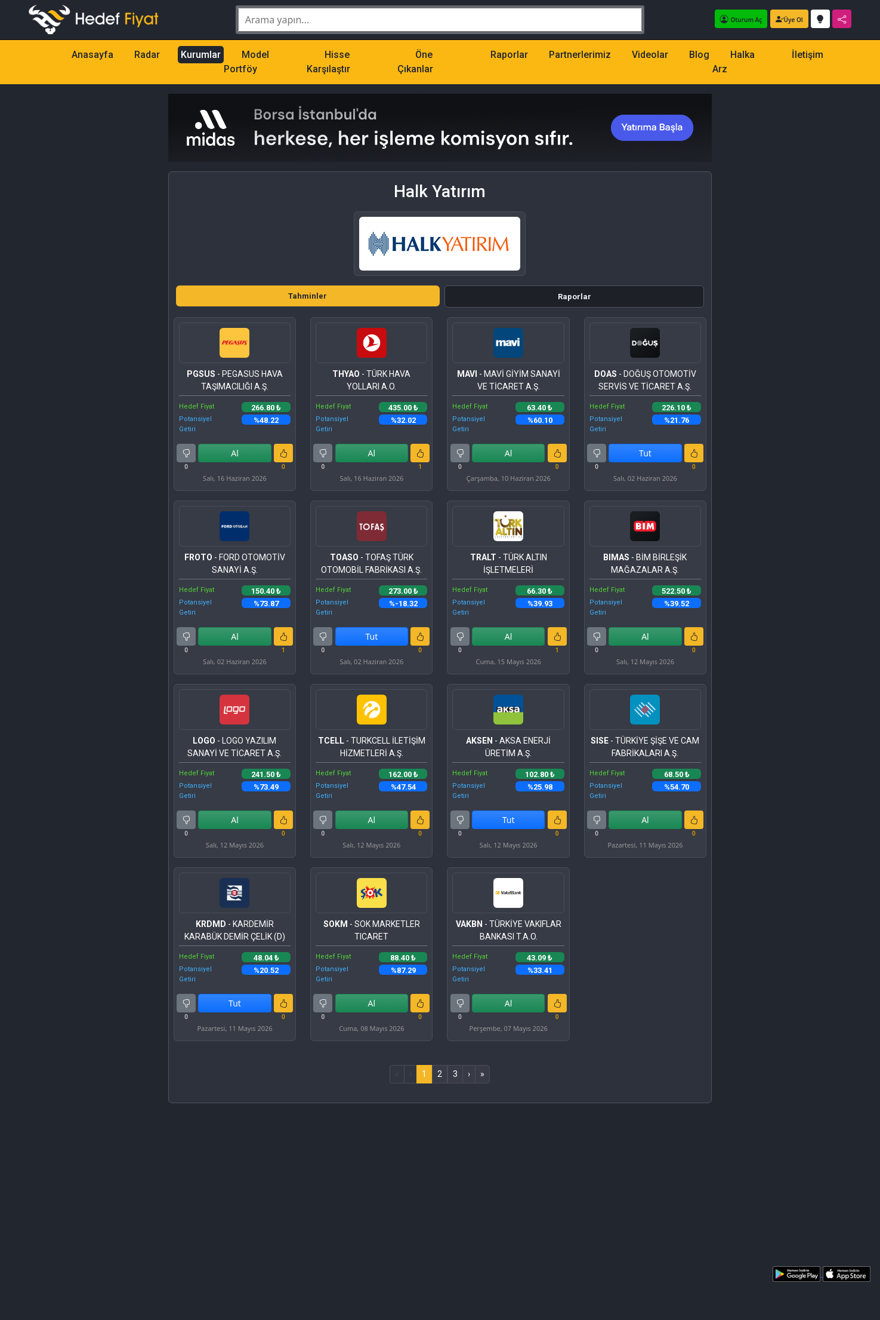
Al (235, 453)
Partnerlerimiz (580, 54)
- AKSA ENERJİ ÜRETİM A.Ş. (508, 747)
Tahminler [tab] (307, 295)
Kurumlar (201, 54)
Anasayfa (92, 54)
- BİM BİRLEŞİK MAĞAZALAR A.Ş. (645, 563)
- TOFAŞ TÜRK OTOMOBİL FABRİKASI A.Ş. (371, 563)
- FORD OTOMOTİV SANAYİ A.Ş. (234, 563)
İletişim (807, 54)
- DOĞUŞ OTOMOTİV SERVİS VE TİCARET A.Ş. (645, 380)
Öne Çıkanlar (415, 62)
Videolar (650, 54)
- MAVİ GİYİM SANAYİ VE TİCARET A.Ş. (508, 380)
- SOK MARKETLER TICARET (371, 930)
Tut (645, 453)
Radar (147, 54)
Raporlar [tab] (574, 296)
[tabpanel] (440, 700)
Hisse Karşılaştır (328, 62)
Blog (699, 54)
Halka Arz (733, 62)
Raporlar (509, 54)
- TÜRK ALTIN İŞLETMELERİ (508, 563)
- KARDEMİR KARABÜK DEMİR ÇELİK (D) (234, 930)
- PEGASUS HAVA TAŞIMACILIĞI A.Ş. (235, 380)
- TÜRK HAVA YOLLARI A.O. (371, 380)
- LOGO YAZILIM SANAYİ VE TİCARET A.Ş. (234, 747)
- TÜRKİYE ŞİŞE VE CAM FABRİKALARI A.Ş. (645, 747)
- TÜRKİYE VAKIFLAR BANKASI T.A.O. (508, 930)
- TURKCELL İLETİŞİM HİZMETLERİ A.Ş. (371, 747)
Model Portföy (246, 62)
